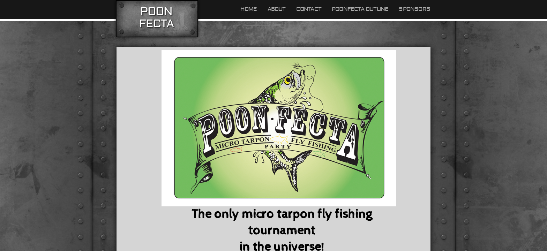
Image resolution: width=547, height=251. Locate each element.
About (277, 9)
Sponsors (414, 9)
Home (248, 9)
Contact (308, 9)
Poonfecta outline (360, 9)
